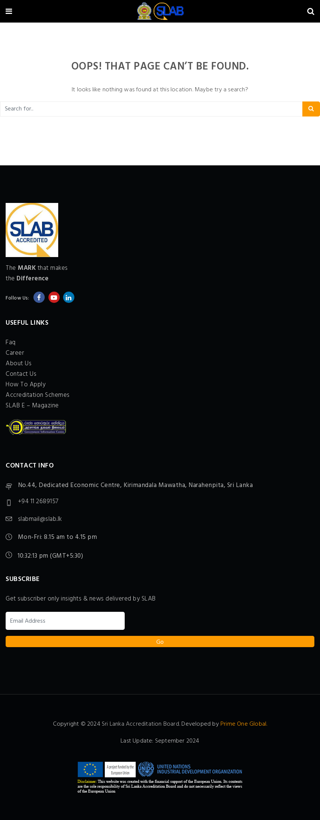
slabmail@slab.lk (40, 519)
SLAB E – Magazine (32, 406)
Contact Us (21, 374)
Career (15, 353)
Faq (11, 342)
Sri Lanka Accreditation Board (140, 724)
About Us (19, 364)
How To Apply (25, 385)
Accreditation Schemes (38, 395)
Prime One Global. (243, 724)
